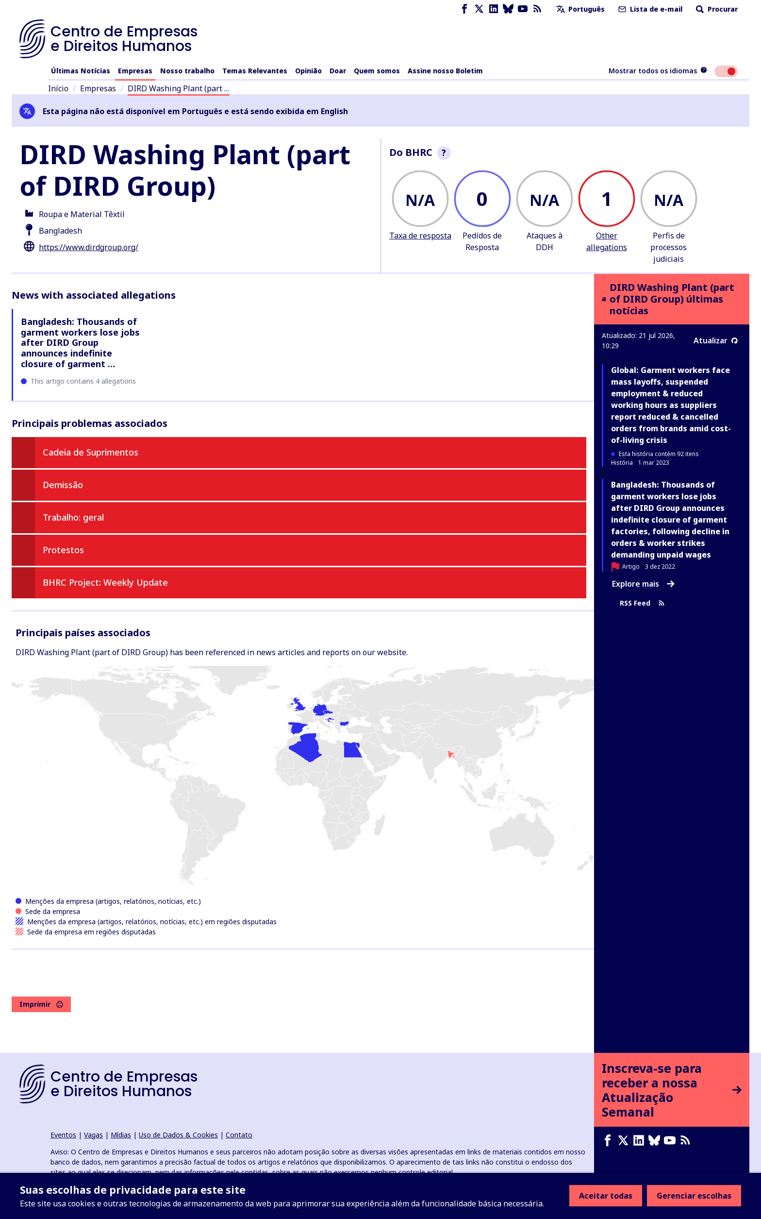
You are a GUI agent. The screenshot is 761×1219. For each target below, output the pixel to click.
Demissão (63, 485)
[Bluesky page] (508, 9)
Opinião (308, 70)
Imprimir (41, 1004)
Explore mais (643, 583)
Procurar (716, 9)
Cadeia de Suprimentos (90, 452)
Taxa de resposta (420, 235)
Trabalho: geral (73, 517)
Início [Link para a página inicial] (58, 88)
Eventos (63, 1134)
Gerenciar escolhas (694, 1195)
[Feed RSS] (537, 9)
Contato (239, 1134)
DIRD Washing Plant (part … (179, 88)
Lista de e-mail (649, 9)
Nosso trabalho (187, 70)
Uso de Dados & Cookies (178, 1134)
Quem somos (377, 70)
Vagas (93, 1134)
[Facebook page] (464, 9)
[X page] (479, 9)
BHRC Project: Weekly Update (105, 582)
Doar (338, 70)
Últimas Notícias (80, 70)
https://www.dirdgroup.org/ (88, 247)
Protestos (63, 550)
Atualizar (716, 340)
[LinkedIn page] (493, 9)
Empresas (135, 70)
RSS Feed (642, 603)
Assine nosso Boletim (445, 70)
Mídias (121, 1134)
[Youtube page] (523, 9)
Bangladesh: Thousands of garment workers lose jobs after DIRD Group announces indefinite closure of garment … (80, 342)
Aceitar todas (605, 1195)
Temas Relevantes (254, 70)
